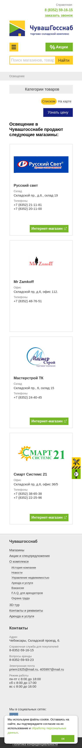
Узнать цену (58, 112)
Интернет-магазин (49, 228)
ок (63, 738)
